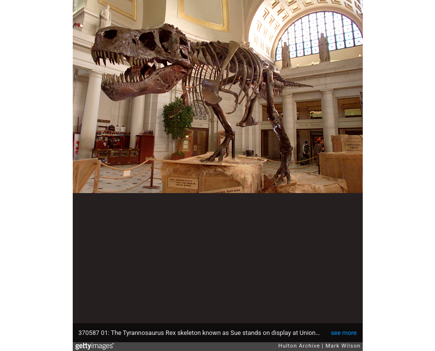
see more (344, 332)
